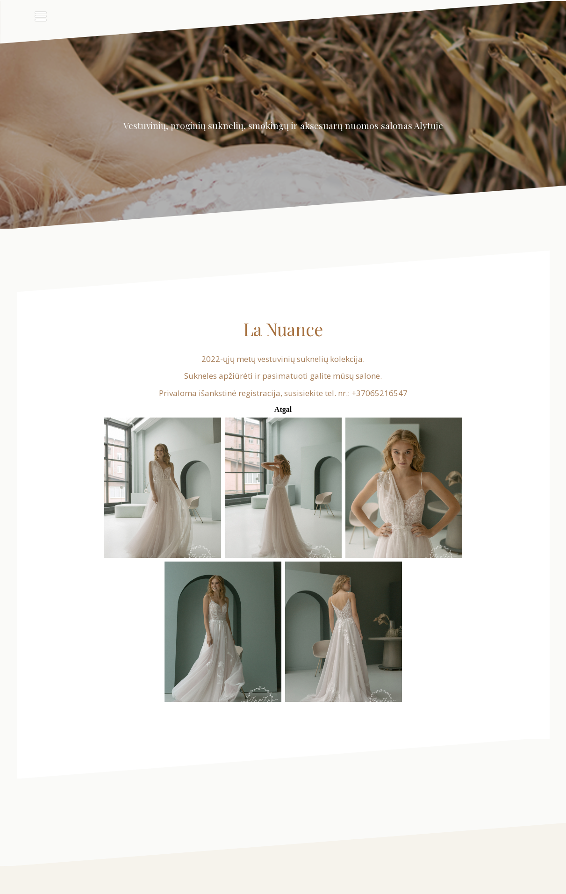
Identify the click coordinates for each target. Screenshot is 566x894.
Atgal (283, 409)
